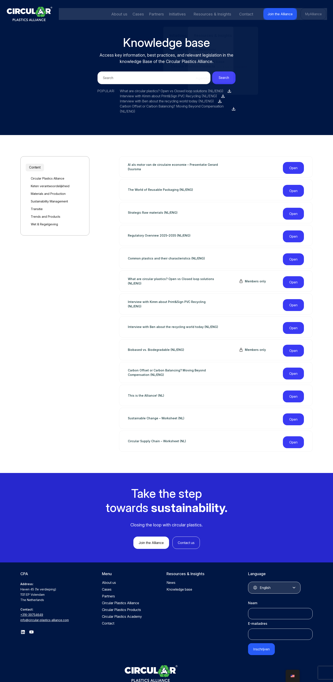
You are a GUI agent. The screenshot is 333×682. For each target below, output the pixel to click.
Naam (252, 575)
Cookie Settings (270, 671)
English (265, 560)
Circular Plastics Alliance (120, 575)
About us (119, 14)
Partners (155, 14)
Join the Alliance (282, 14)
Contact (249, 14)
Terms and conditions (239, 671)
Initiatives (176, 14)
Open (293, 165)
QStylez (307, 671)
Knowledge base (179, 562)
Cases (137, 14)
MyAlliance (314, 14)
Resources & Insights (213, 14)
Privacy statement (206, 671)
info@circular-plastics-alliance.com (44, 592)
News (170, 555)
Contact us (186, 515)
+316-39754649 (31, 587)
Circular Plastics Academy (122, 589)
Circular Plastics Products (121, 582)
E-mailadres (257, 596)
